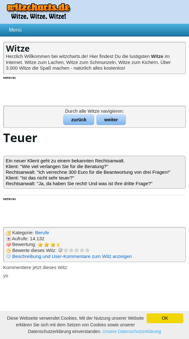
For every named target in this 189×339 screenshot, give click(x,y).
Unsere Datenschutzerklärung (131, 331)
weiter (111, 119)
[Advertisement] (94, 91)
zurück (78, 119)
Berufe (42, 232)
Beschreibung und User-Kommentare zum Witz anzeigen (72, 256)
